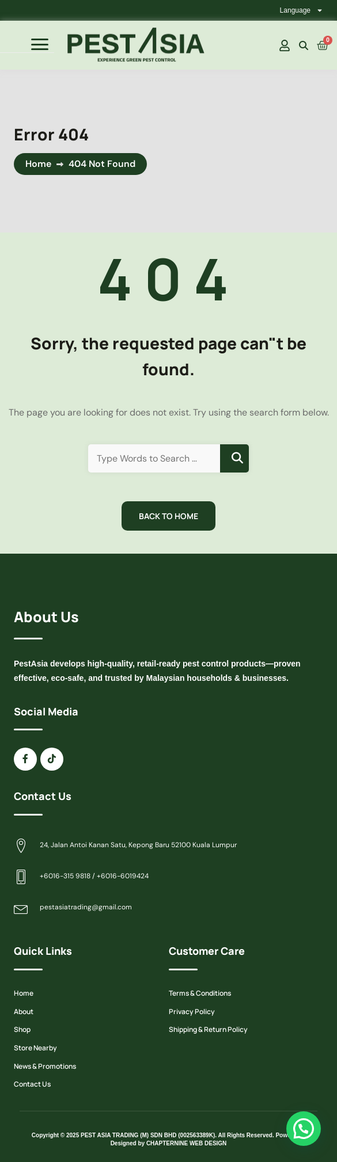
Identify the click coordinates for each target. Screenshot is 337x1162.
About (23, 1011)
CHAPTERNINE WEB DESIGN (186, 1143)
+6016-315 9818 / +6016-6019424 (94, 876)
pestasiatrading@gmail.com (86, 907)
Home (38, 164)
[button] (303, 1128)
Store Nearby (35, 1048)
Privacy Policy (192, 1011)
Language (301, 10)
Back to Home (168, 515)
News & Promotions (45, 1066)
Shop (22, 1029)
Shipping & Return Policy (208, 1029)
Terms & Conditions (200, 993)
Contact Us (32, 1084)
